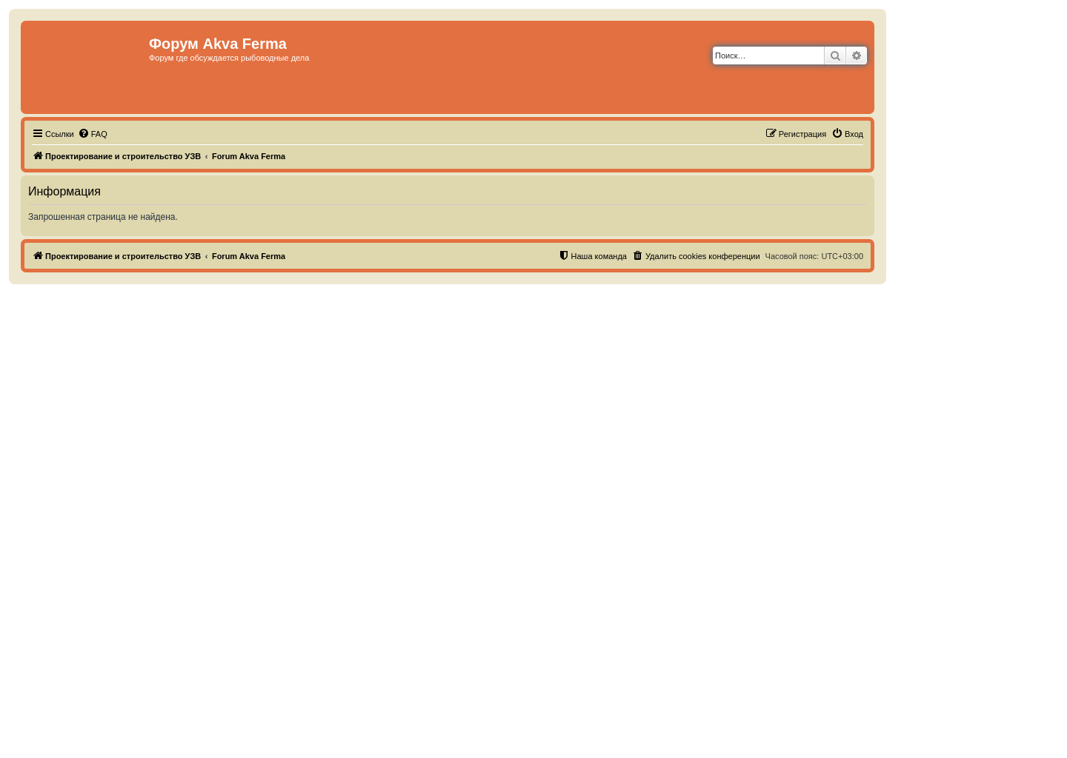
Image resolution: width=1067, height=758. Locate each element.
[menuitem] (92, 134)
